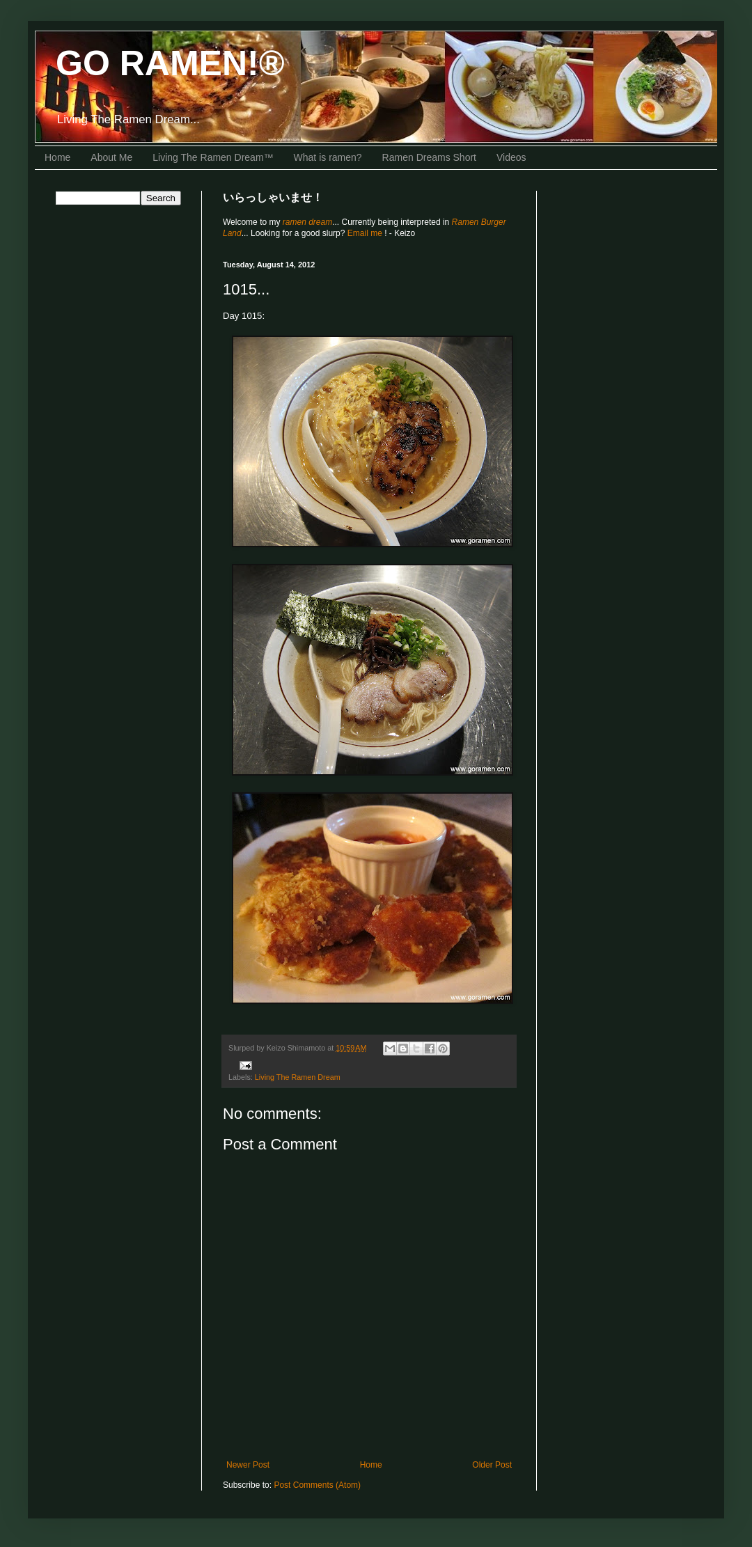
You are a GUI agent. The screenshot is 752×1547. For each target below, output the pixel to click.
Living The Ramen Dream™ (212, 157)
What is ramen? (328, 157)
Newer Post (247, 1465)
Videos (511, 157)
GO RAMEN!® (170, 63)
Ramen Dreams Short (429, 157)
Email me (365, 233)
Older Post (492, 1465)
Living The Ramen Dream (297, 1077)
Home (57, 157)
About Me (111, 157)
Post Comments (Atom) (317, 1485)
